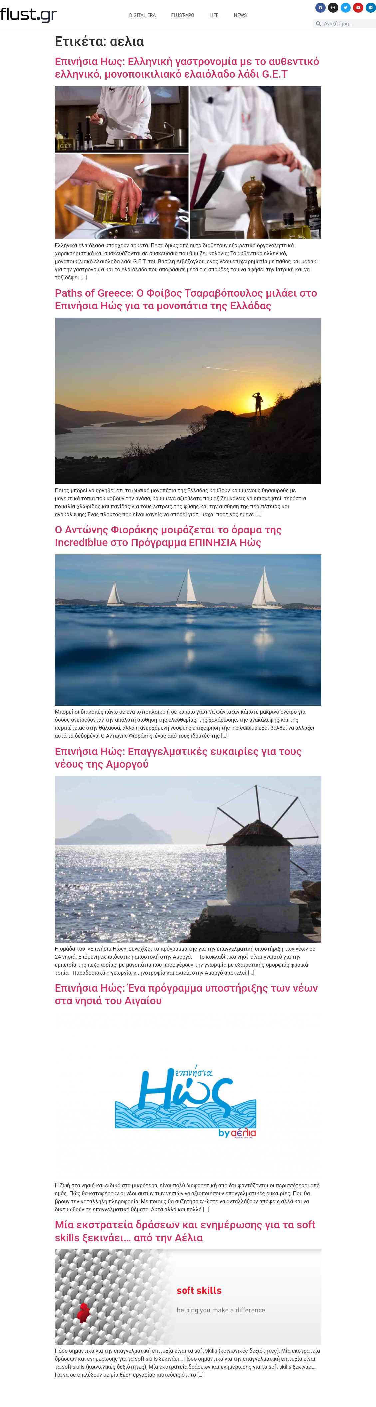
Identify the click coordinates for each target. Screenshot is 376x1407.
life (214, 15)
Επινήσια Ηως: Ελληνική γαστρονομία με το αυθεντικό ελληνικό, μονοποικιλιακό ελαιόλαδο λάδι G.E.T (187, 67)
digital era (142, 15)
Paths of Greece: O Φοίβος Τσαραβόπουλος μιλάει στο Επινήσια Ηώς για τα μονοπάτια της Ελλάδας (186, 299)
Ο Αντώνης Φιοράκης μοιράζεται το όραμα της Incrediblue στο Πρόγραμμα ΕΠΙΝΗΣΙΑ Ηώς (168, 536)
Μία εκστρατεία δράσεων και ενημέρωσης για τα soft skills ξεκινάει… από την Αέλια (185, 1231)
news (240, 15)
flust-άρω (182, 15)
